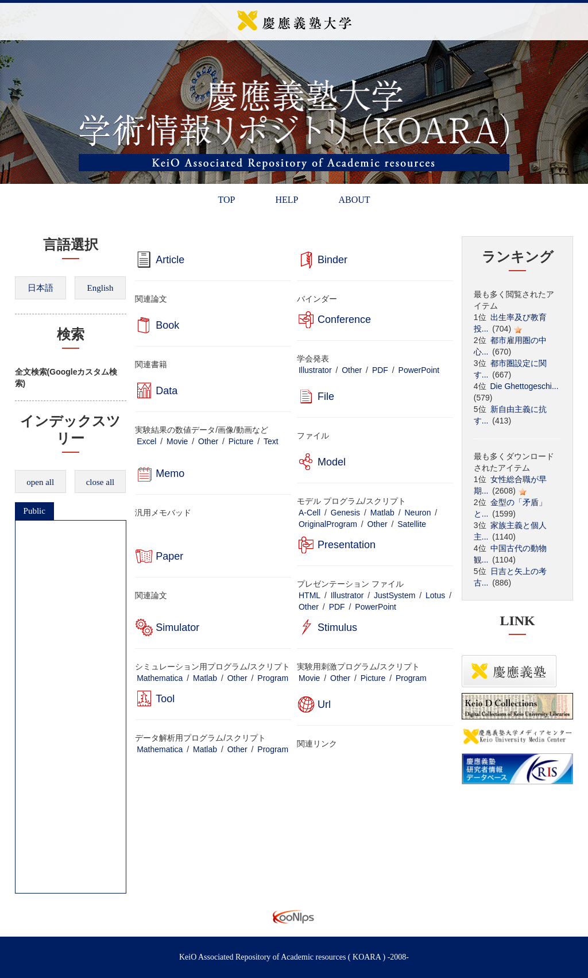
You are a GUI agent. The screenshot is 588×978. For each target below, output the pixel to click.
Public (34, 510)
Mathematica (160, 678)
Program (272, 678)
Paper (169, 556)
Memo (170, 473)
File (326, 396)
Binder (332, 259)
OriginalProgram (328, 524)
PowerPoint (419, 370)
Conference (344, 319)
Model (332, 462)
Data (166, 390)
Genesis (345, 512)
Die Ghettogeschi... (524, 386)
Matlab (382, 512)
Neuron (418, 512)
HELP (286, 200)
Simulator (177, 627)
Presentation (347, 544)
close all (100, 482)
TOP (226, 200)
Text (271, 441)
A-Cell (309, 512)
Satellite (411, 524)
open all (40, 482)
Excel (146, 441)
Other (352, 370)
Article (170, 259)
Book (167, 325)
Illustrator (315, 370)
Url (324, 704)
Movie (177, 441)
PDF (380, 370)
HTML (309, 595)
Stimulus (337, 627)
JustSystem (394, 595)
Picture (241, 441)
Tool (165, 698)
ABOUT (354, 200)
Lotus (435, 595)
